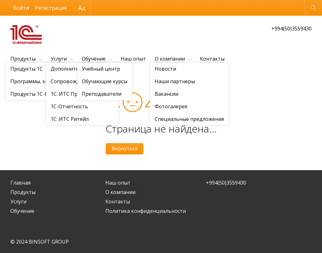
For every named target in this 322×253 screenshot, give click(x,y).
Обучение (94, 58)
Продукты (23, 58)
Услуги (59, 58)
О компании (170, 58)
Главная (20, 182)
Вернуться (124, 148)
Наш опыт (133, 58)
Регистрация (51, 7)
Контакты (212, 58)
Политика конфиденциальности (145, 210)
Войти (21, 7)
